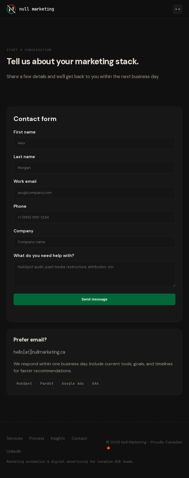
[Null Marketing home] (30, 9)
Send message (94, 299)
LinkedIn (14, 451)
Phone (94, 213)
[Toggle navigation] (177, 9)
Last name (94, 164)
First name (94, 139)
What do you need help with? (94, 270)
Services (15, 438)
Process (36, 438)
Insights (58, 438)
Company (94, 238)
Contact (79, 438)
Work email (94, 188)
